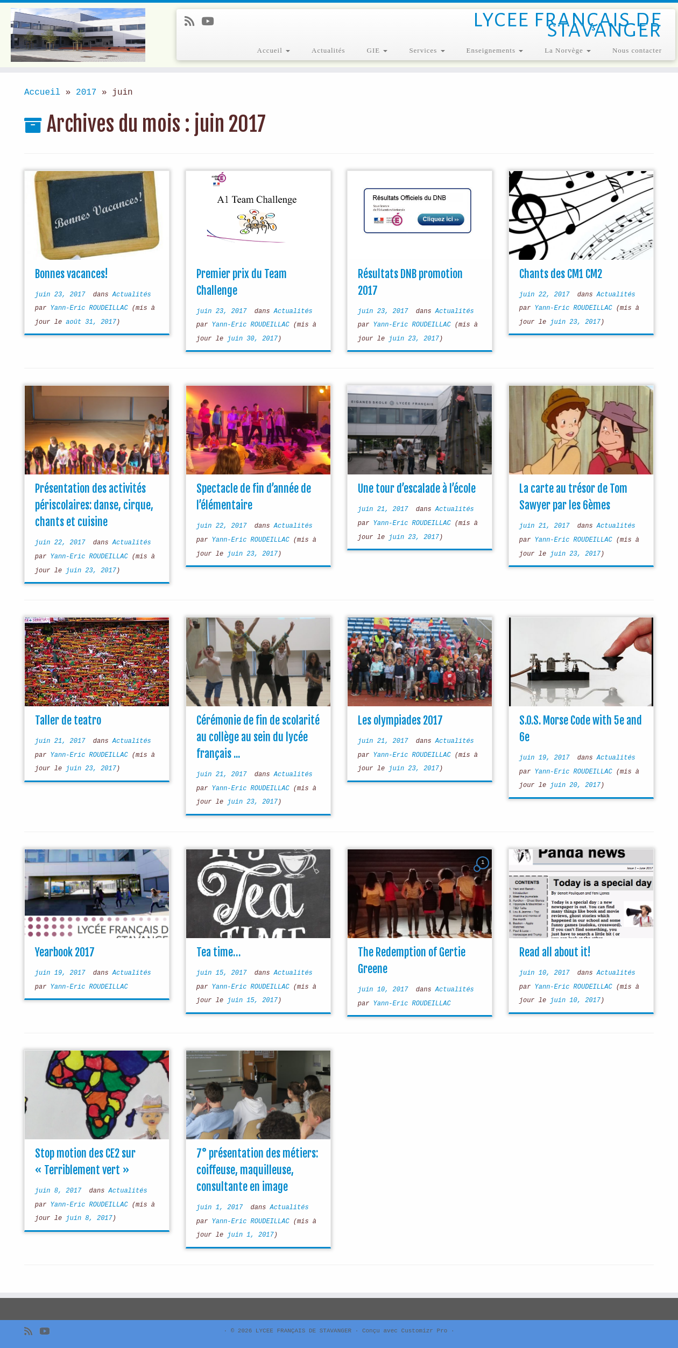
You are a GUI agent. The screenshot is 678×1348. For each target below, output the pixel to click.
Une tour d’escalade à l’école (417, 488)
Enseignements (495, 50)
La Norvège (568, 50)
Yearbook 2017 (65, 952)
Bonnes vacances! (71, 274)
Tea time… (218, 952)
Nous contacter (637, 50)
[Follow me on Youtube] (211, 22)
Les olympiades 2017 (400, 720)
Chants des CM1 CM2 (560, 274)
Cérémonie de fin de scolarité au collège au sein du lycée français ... (258, 737)
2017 (86, 92)
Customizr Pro (424, 1331)
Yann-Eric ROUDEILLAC (89, 308)
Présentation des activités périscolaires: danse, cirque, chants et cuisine (94, 505)
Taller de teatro (68, 720)
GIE (377, 50)
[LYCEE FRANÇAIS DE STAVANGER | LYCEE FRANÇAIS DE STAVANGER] (78, 35)
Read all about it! (555, 952)
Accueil (274, 50)
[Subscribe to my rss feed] (193, 22)
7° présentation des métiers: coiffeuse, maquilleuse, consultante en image (257, 1170)
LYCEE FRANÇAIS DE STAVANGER (303, 1331)
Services (426, 50)
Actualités (328, 50)
